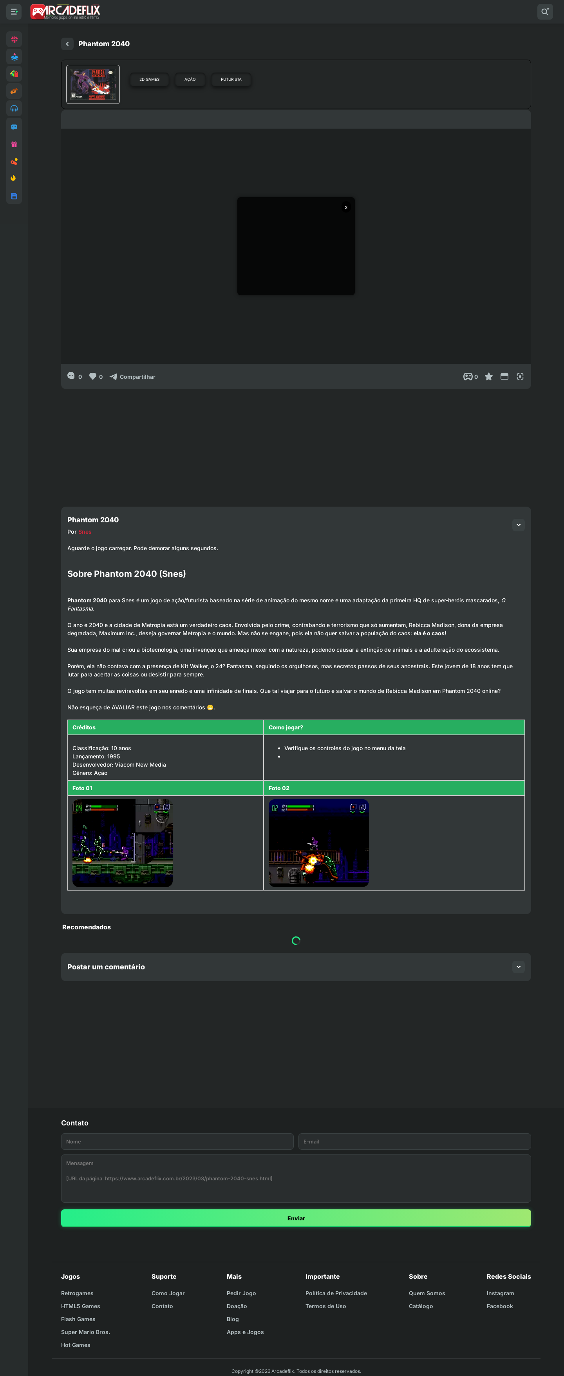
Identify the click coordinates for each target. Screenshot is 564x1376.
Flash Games (78, 1319)
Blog (233, 1319)
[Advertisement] (296, 444)
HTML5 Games (80, 1306)
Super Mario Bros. (85, 1332)
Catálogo (421, 1306)
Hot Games (75, 1344)
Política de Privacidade (336, 1293)
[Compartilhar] (132, 376)
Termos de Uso (326, 1306)
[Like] (95, 376)
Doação (237, 1306)
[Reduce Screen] (504, 376)
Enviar (296, 1218)
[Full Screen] (520, 376)
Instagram (500, 1293)
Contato (162, 1306)
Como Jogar (168, 1293)
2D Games (149, 79)
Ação (190, 79)
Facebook (500, 1306)
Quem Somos (427, 1293)
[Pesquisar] (545, 12)
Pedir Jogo (241, 1293)
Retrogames (77, 1293)
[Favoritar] (489, 376)
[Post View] (470, 376)
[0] (74, 376)
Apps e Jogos (245, 1332)
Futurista (231, 79)
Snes (85, 531)
